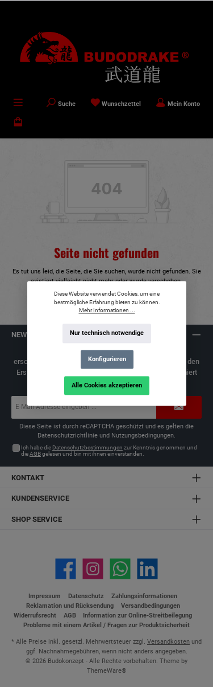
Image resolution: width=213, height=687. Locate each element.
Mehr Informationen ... (106, 311)
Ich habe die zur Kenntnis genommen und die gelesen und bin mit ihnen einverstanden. (109, 450)
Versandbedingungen (150, 606)
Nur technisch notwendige (107, 333)
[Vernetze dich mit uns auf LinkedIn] (147, 569)
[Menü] (18, 103)
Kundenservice (40, 498)
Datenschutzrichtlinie (67, 435)
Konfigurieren (106, 359)
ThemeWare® (107, 670)
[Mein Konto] (177, 103)
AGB (35, 454)
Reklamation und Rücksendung (70, 606)
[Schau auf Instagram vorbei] (93, 569)
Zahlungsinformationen (144, 596)
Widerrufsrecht (35, 615)
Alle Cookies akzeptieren (107, 385)
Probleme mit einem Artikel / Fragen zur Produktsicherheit (106, 625)
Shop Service (36, 519)
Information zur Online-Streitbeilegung (137, 615)
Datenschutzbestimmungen (87, 447)
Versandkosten (168, 641)
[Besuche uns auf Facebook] (65, 569)
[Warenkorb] (18, 123)
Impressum (44, 596)
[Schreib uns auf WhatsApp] (120, 569)
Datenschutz (86, 596)
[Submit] (179, 407)
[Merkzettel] (116, 103)
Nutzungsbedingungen (142, 435)
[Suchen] (61, 103)
